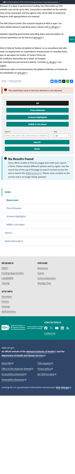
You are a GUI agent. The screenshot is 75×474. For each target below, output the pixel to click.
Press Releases (13, 208)
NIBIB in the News (15, 224)
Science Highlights (16, 216)
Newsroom (12, 200)
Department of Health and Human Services (23, 355)
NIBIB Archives (33, 173)
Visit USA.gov (62, 387)
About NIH (6, 363)
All (37, 103)
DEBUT (5, 268)
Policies (5, 301)
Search (7, 131)
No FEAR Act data (46, 374)
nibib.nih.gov (8, 347)
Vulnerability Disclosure (13, 379)
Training (5, 283)
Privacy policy (44, 368)
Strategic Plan (44, 283)
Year (55, 131)
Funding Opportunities (13, 273)
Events (41, 273)
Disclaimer (7, 296)
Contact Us (49, 333)
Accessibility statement (13, 374)
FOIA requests (44, 363)
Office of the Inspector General (16, 368)
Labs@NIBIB (7, 278)
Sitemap (6, 306)
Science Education (47, 278)
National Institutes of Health (40, 351)
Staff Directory (9, 311)
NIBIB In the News (37, 124)
